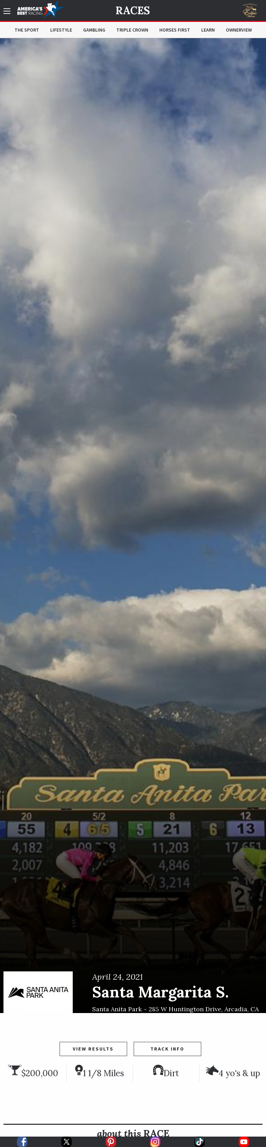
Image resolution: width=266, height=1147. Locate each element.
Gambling (94, 30)
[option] (133, 525)
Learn (208, 30)
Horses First (174, 30)
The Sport (27, 30)
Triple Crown (132, 30)
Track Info (167, 1049)
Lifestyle (61, 30)
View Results (93, 1049)
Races (133, 10)
